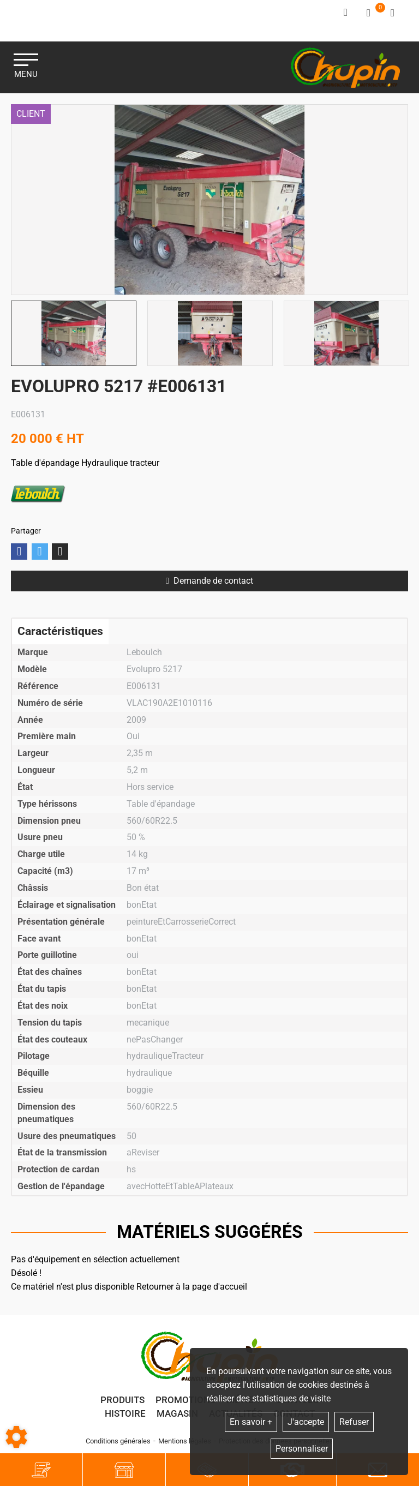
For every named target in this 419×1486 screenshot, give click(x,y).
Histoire (125, 1413)
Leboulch (38, 494)
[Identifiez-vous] (346, 12)
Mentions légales (184, 1441)
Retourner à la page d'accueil (191, 1286)
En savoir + (251, 1422)
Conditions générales (118, 1441)
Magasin (177, 1413)
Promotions (185, 1399)
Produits (122, 1399)
